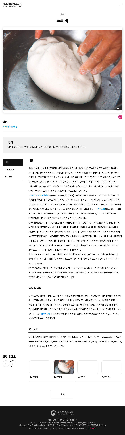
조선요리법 (100, 209)
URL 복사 (120, 117)
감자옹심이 (45, 314)
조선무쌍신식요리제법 (39, 195)
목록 (62, 394)
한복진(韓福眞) (9, 126)
